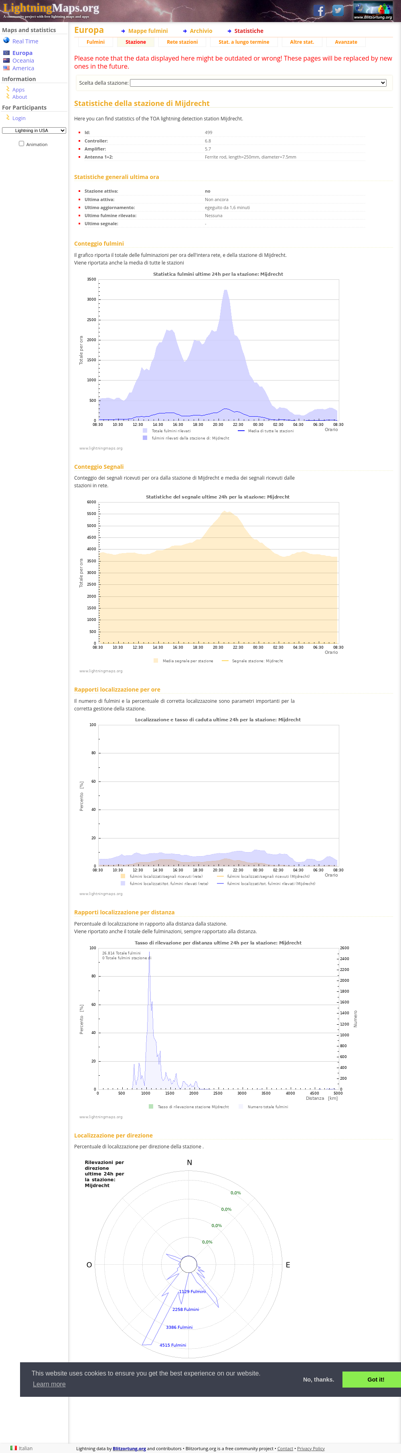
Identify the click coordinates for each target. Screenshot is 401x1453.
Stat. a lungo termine (244, 42)
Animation (38, 144)
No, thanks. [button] (318, 1379)
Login (19, 118)
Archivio (201, 31)
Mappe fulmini (148, 31)
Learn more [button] (49, 1384)
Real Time (25, 41)
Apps (18, 89)
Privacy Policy (311, 1448)
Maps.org (51, 7)
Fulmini (96, 42)
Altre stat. (302, 42)
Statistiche (249, 31)
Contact (285, 1448)
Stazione (136, 42)
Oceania (23, 60)
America (23, 68)
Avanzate (346, 42)
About (19, 96)
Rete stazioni (182, 42)
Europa (22, 53)
